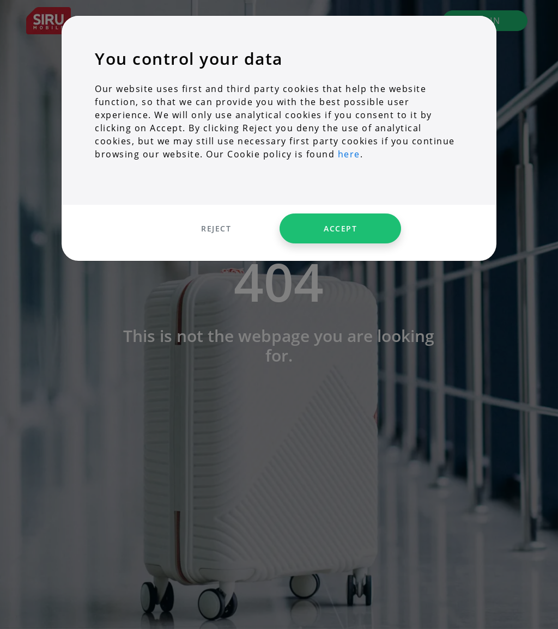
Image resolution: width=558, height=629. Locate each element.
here (349, 154)
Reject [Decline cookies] (216, 228)
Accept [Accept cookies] (340, 228)
